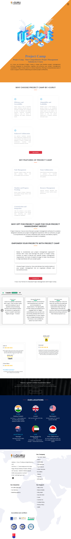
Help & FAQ (40, 487)
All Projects (40, 479)
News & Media (40, 489)
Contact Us (35, 278)
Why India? (40, 492)
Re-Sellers (39, 471)
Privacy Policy (40, 504)
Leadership (40, 461)
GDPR (38, 507)
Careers (39, 476)
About (38, 459)
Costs (38, 497)
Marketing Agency (16, 492)
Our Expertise (40, 464)
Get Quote (36, 152)
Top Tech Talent (41, 457)
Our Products (40, 466)
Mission (39, 474)
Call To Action (35, 390)
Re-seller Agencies (16, 487)
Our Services (14, 489)
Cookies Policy (41, 502)
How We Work (40, 494)
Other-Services (41, 469)
